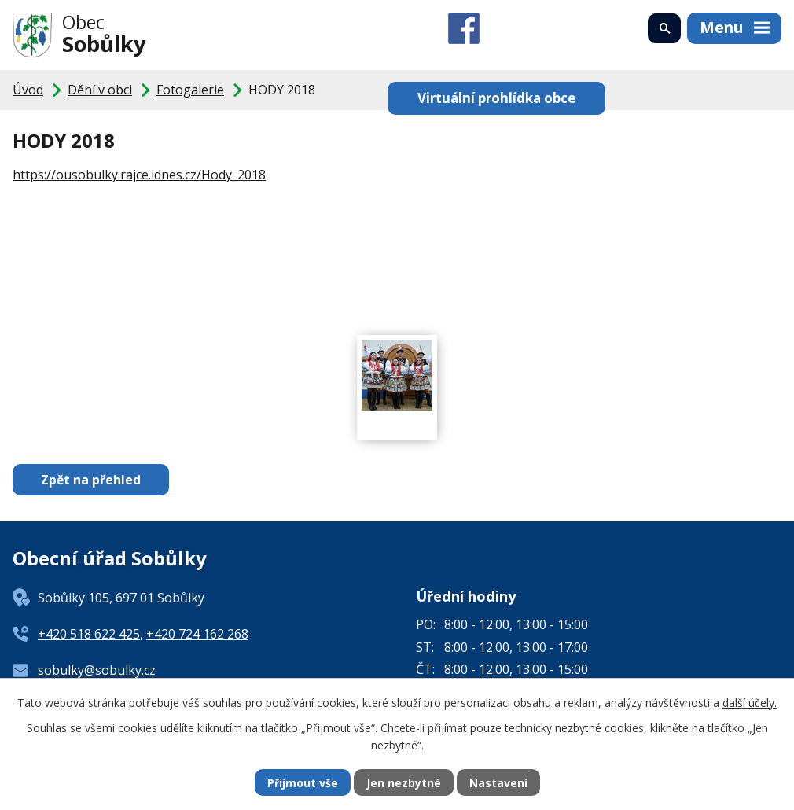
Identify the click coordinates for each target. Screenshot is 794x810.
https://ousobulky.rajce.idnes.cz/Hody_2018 (139, 174)
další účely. (749, 702)
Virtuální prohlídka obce (496, 98)
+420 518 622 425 (89, 633)
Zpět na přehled (91, 479)
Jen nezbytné (403, 782)
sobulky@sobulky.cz (97, 670)
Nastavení (498, 782)
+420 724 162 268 (197, 633)
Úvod (28, 89)
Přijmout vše (302, 782)
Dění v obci (100, 89)
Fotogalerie (190, 89)
